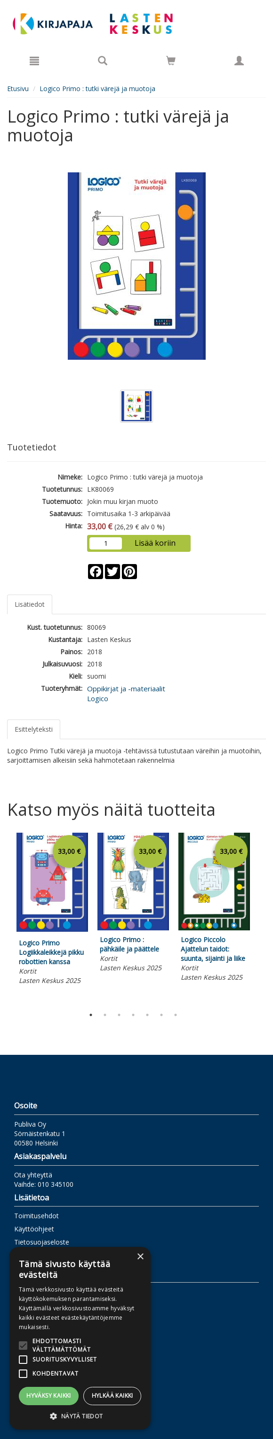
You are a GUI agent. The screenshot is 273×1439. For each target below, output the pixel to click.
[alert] (80, 1338)
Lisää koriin (155, 543)
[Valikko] (34, 60)
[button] (80, 1415)
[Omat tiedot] (239, 60)
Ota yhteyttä (33, 1174)
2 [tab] (105, 1015)
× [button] (140, 1257)
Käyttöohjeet (34, 1228)
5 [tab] (147, 1015)
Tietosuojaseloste (41, 1242)
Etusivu (18, 88)
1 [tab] (91, 1015)
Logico (97, 698)
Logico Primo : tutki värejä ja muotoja (97, 88)
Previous (4, 918)
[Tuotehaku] (102, 60)
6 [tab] (161, 1015)
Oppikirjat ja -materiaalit (126, 688)
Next (261, 918)
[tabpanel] (52, 910)
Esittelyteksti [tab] (34, 729)
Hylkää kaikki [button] (112, 1396)
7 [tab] (175, 1015)
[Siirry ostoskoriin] (171, 60)
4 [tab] (133, 1015)
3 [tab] (119, 1015)
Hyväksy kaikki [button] (48, 1396)
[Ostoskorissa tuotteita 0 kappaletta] (171, 62)
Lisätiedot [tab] (30, 604)
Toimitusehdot (36, 1215)
